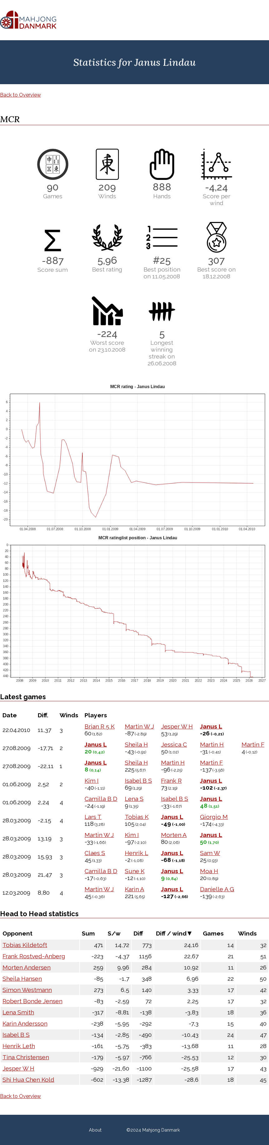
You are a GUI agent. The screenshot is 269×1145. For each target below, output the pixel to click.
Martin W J (139, 726)
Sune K (134, 871)
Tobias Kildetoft (24, 944)
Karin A (134, 889)
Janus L (211, 726)
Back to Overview (20, 95)
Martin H (212, 744)
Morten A (174, 834)
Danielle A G (217, 889)
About (95, 1130)
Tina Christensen (25, 1057)
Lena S (134, 798)
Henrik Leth (18, 1045)
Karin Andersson (24, 1023)
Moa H (209, 871)
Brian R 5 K (100, 726)
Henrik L (136, 852)
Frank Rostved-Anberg (33, 956)
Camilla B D (101, 798)
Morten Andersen (26, 967)
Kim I (92, 780)
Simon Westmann (27, 989)
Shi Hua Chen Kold (28, 1079)
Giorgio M (214, 816)
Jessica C (174, 744)
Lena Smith (18, 1012)
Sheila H (136, 744)
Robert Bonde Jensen (32, 1001)
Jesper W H (177, 726)
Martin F (253, 744)
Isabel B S (138, 780)
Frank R (171, 780)
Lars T (93, 816)
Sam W (210, 852)
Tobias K (137, 816)
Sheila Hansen (22, 978)
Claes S (95, 852)
